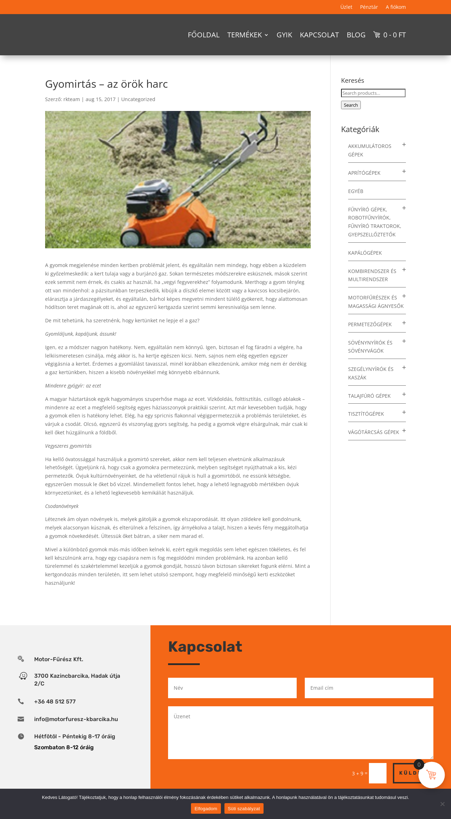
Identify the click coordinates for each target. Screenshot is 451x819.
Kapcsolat (319, 34)
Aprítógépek (364, 185)
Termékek (244, 34)
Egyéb (355, 203)
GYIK (284, 34)
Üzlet (346, 7)
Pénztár (369, 7)
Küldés (413, 785)
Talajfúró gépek (369, 408)
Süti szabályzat (244, 808)
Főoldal (204, 34)
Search (351, 117)
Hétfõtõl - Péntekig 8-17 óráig (74, 748)
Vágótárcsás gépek (373, 444)
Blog (356, 34)
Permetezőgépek (370, 336)
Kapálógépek (365, 265)
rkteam (71, 111)
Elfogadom (205, 808)
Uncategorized (138, 111)
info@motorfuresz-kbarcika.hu (76, 731)
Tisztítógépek (366, 426)
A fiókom (396, 7)
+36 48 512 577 (55, 714)
